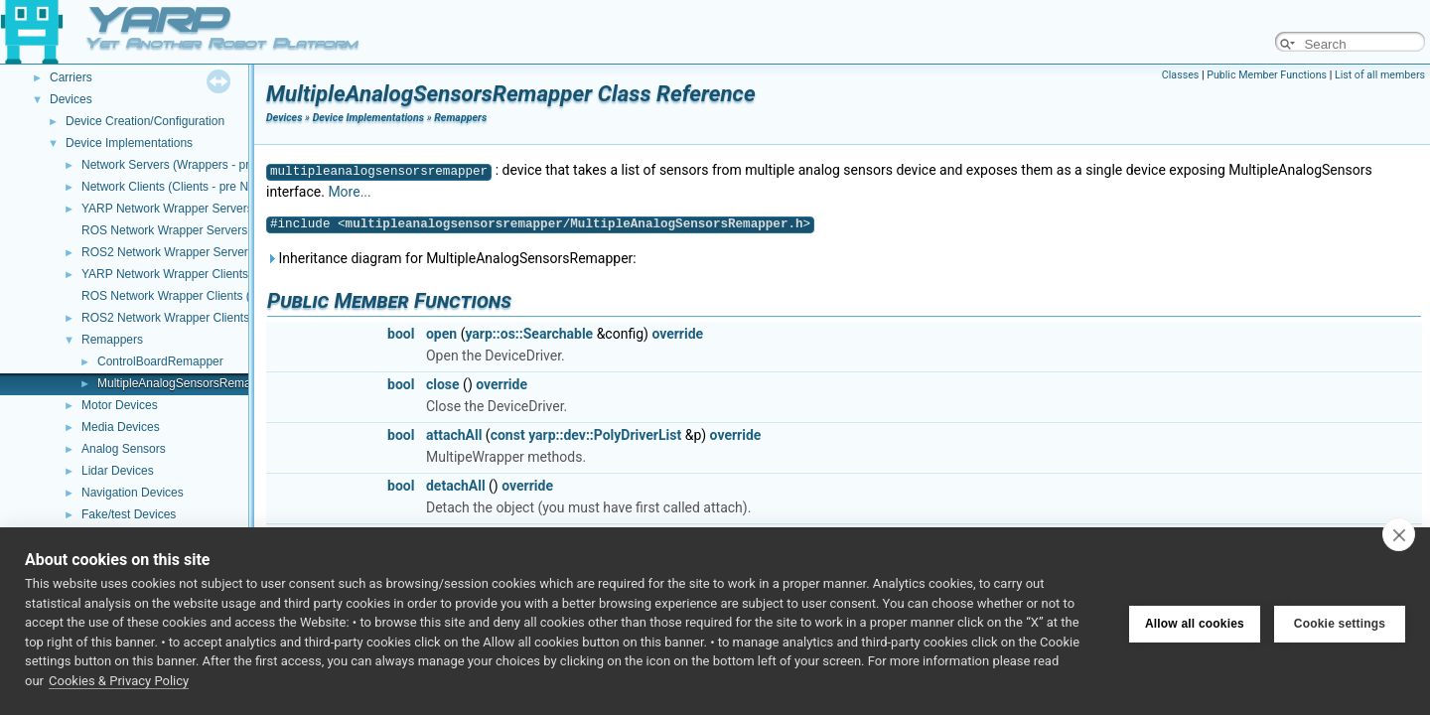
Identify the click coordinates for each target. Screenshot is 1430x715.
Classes (1180, 75)
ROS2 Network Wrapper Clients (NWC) (185, 318)
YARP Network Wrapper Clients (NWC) (184, 274)
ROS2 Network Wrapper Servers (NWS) (187, 252)
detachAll (456, 486)
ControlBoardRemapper (160, 361)
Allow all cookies (1194, 622)
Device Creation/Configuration (145, 121)
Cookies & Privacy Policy (119, 680)
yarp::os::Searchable (529, 334)
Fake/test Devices (128, 514)
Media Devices (120, 427)
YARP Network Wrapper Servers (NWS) (186, 208)
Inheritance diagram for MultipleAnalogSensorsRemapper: (451, 258)
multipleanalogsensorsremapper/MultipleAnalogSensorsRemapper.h (574, 223)
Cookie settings (1339, 622)
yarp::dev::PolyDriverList (604, 435)
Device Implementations (129, 143)
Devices (71, 99)
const (508, 435)
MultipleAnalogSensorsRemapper (186, 383)
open (441, 334)
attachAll (454, 435)
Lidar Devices (117, 471)
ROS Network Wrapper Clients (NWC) (181, 296)
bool (400, 334)
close (443, 384)
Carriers (71, 77)
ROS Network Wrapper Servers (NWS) (183, 230)
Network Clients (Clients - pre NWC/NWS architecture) (224, 187)
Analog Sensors (123, 449)
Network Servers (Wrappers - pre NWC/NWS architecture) (234, 165)
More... (349, 192)
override (677, 334)
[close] (1398, 534)
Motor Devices (119, 405)
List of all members (1380, 75)
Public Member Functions (1267, 75)
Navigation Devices (132, 493)
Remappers (112, 340)
